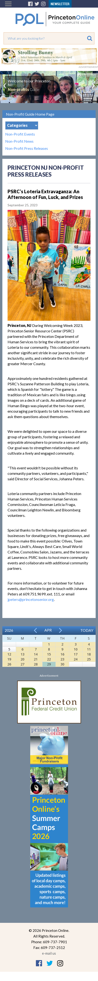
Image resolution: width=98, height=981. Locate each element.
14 (36, 654)
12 (9, 654)
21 (36, 659)
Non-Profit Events (20, 134)
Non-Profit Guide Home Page (30, 114)
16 (62, 654)
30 (62, 664)
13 (22, 654)
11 (89, 649)
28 (36, 664)
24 (75, 659)
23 (62, 659)
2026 (9, 630)
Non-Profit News (19, 141)
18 (89, 654)
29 (49, 664)
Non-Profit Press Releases (26, 148)
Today (86, 630)
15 (49, 654)
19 (9, 659)
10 (75, 649)
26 (9, 664)
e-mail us (49, 953)
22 (49, 659)
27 (22, 664)
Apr (48, 630)
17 (75, 654)
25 (89, 659)
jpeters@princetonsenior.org (31, 599)
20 (22, 659)
